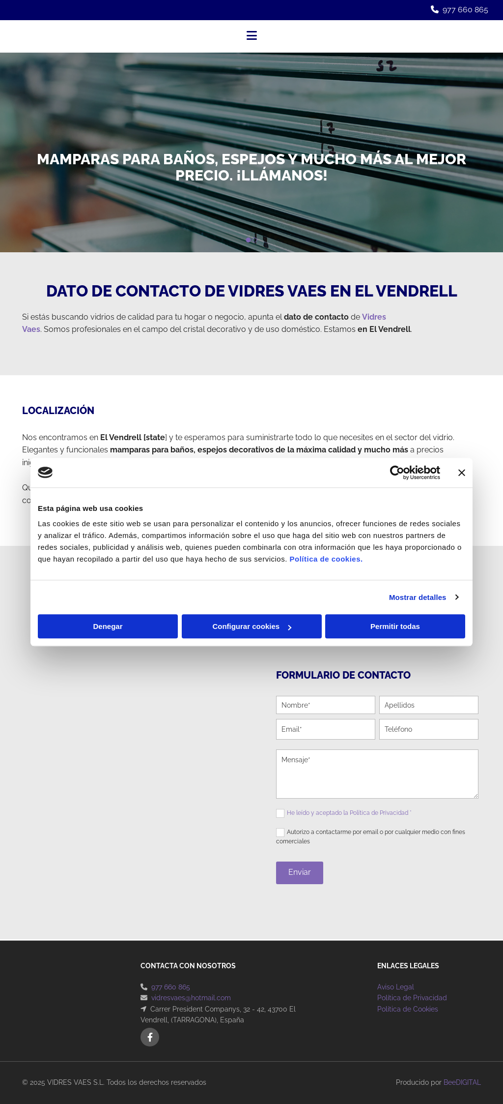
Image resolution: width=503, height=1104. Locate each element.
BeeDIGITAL (462, 1082)
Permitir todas (395, 626)
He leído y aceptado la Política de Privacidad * (349, 812)
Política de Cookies (407, 1009)
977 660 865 (465, 9)
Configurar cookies (251, 626)
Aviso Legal (395, 987)
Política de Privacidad (412, 998)
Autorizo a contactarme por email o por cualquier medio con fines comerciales (370, 837)
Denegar (107, 626)
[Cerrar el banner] (461, 472)
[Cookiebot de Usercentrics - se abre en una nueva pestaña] (397, 472)
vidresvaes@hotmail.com (191, 998)
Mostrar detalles (418, 597)
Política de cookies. (326, 559)
